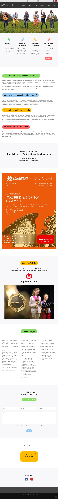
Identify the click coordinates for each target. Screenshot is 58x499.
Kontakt (55, 5)
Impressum (24, 490)
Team (35, 5)
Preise (30, 5)
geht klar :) (48, 58)
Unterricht (23, 5)
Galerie (48, 5)
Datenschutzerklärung (33, 425)
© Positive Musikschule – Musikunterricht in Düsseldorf (29, 494)
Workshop (42, 5)
